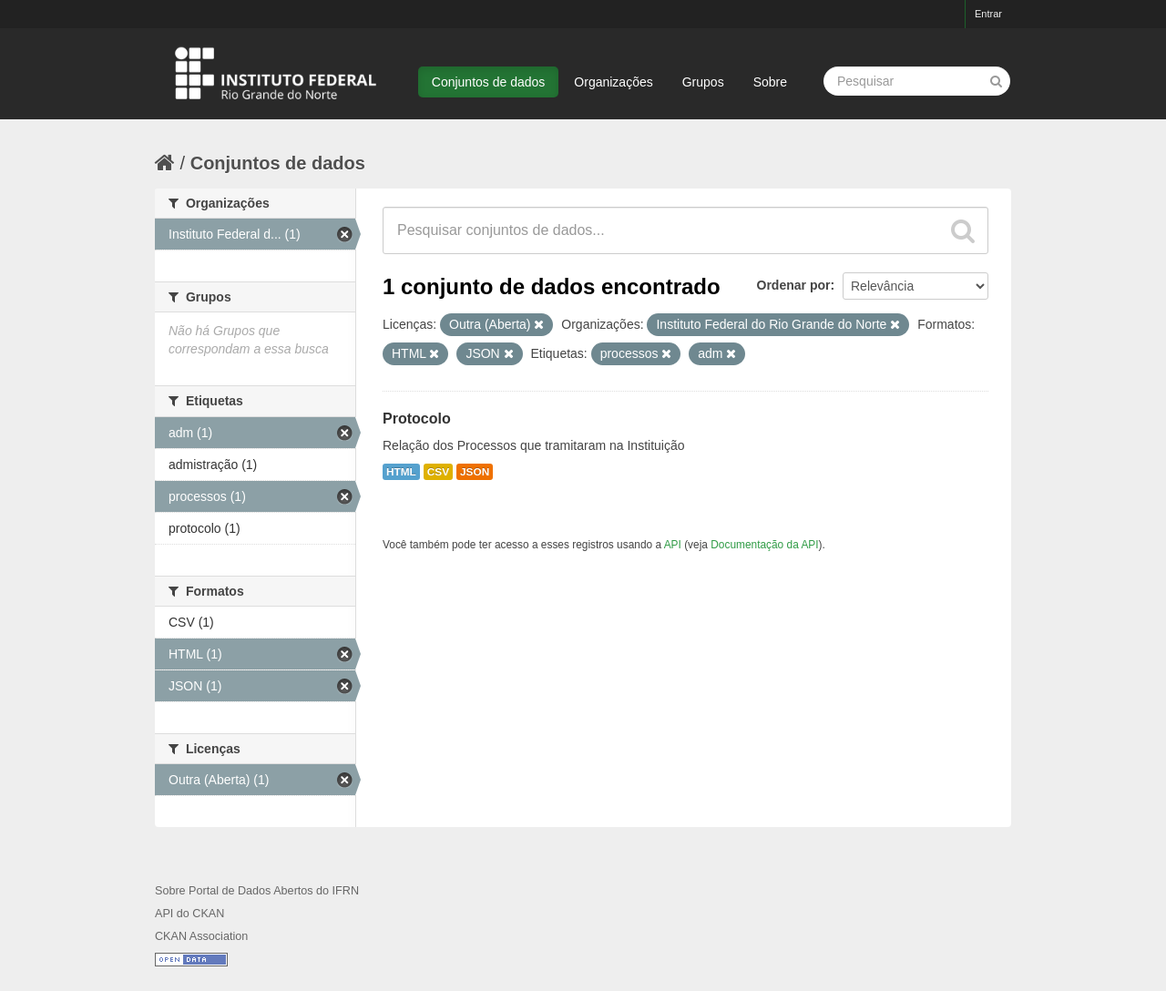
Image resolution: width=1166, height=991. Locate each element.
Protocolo (417, 418)
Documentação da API (764, 544)
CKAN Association (201, 936)
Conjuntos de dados (489, 82)
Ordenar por (794, 285)
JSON (474, 471)
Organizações (613, 82)
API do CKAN (189, 913)
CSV (438, 471)
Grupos (703, 82)
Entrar (988, 13)
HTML (401, 471)
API (672, 544)
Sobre (770, 82)
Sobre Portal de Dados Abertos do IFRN (257, 890)
